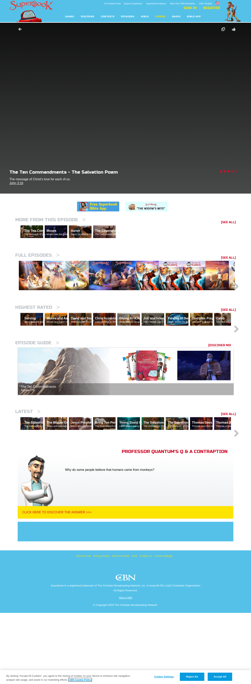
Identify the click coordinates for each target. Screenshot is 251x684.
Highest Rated (37, 344)
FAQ (134, 627)
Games (69, 16)
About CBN (125, 668)
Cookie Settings (164, 627)
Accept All (220, 676)
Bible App (194, 16)
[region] (125, 677)
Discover (87, 16)
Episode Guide (37, 397)
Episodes (127, 16)
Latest (27, 465)
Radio (176, 16)
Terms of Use (83, 627)
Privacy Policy (101, 627)
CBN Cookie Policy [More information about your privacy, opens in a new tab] (80, 679)
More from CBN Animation (182, 3)
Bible (145, 16)
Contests (108, 16)
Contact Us (146, 627)
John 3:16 (16, 183)
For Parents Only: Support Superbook (123, 3)
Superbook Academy (156, 3)
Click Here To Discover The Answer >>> (57, 583)
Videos (160, 16)
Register (211, 8)
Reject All (192, 676)
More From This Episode (50, 219)
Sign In (190, 8)
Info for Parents (120, 627)
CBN (126, 649)
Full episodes (37, 272)
